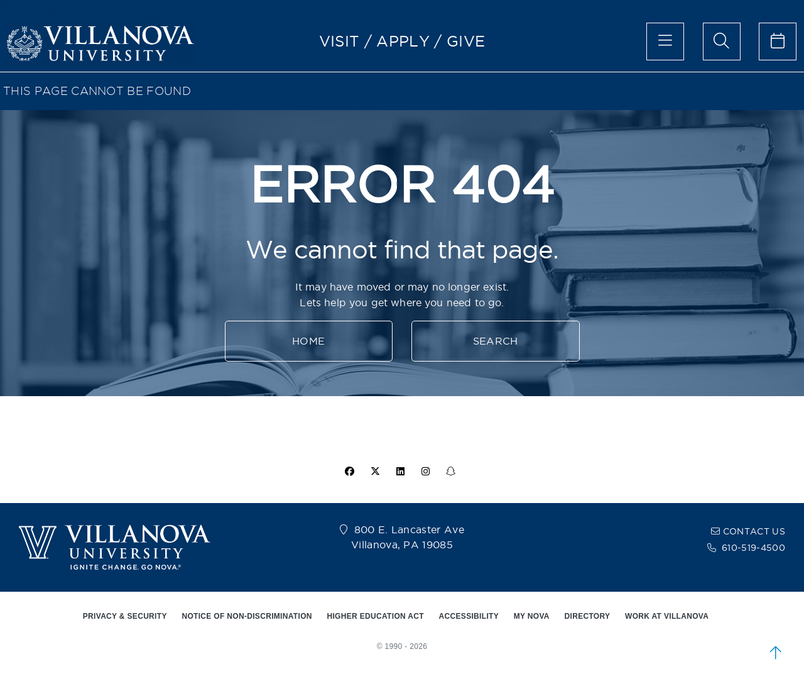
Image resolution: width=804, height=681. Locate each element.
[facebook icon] (349, 471)
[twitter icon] (375, 471)
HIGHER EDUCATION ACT (375, 616)
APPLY (403, 41)
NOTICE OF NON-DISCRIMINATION (247, 616)
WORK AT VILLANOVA (667, 616)
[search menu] (722, 41)
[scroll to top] (776, 653)
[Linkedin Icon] (400, 471)
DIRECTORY (588, 616)
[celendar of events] (777, 41)
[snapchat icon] (451, 471)
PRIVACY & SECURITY (125, 616)
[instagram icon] (425, 471)
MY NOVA (532, 616)
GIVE (466, 41)
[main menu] (665, 41)
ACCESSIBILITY (469, 616)
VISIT (339, 41)
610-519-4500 (753, 548)
